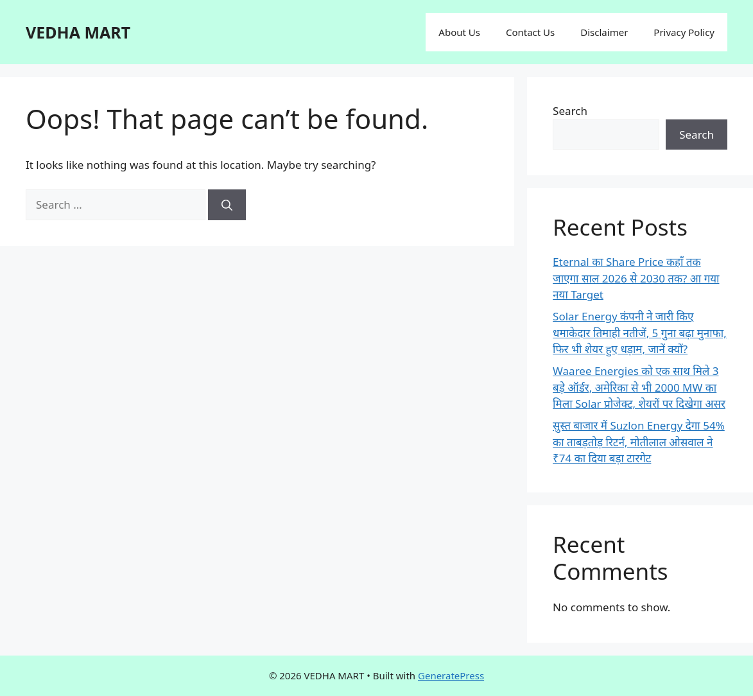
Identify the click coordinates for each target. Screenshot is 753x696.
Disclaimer (604, 32)
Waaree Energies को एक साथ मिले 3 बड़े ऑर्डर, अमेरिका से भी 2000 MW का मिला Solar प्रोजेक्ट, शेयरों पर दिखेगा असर (639, 387)
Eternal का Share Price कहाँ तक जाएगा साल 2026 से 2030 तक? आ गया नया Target (636, 278)
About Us (459, 32)
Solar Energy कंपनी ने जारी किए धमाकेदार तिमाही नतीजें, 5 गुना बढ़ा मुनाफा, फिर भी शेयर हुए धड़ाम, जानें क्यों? (640, 332)
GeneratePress (451, 675)
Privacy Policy (683, 32)
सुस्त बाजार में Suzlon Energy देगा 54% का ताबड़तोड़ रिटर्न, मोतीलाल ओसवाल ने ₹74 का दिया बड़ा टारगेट (639, 441)
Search (570, 110)
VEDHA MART (78, 32)
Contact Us (530, 32)
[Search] (227, 204)
